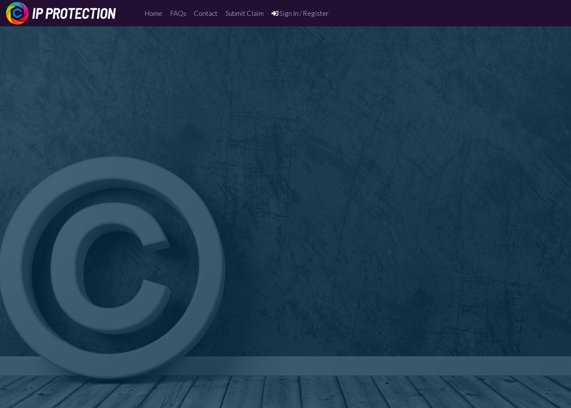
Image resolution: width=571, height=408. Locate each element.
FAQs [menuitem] (178, 13)
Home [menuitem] (153, 13)
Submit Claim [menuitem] (245, 13)
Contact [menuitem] (206, 13)
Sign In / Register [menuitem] (300, 13)
